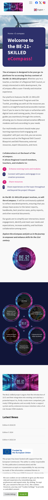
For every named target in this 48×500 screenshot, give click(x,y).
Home (10, 33)
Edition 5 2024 (8, 432)
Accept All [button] (23, 494)
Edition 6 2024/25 (9, 425)
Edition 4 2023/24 (9, 440)
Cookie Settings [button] (10, 494)
